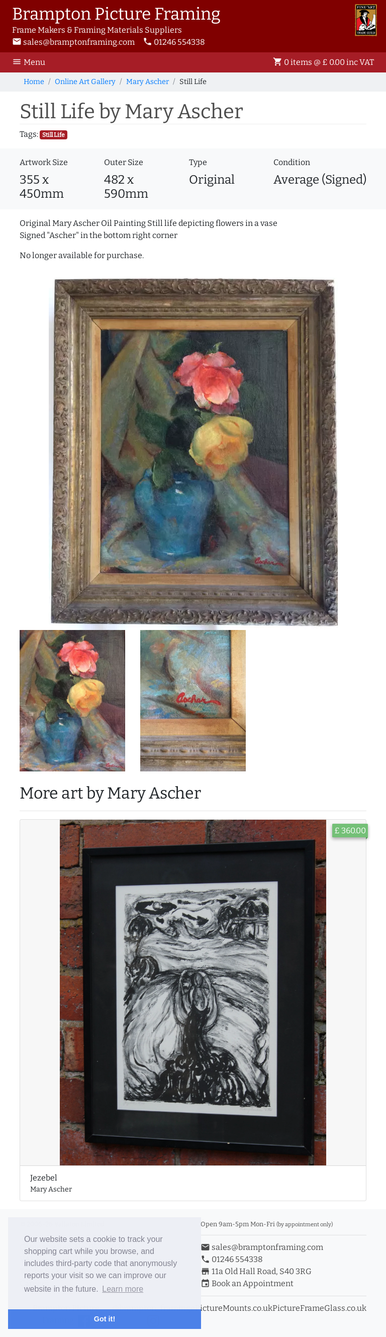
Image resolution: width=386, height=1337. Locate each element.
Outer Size (123, 162)
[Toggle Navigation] (31, 62)
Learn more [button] (122, 1289)
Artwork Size (44, 162)
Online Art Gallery (85, 81)
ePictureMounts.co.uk (231, 1308)
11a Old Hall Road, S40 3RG (256, 1271)
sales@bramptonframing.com (73, 42)
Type (198, 162)
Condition (291, 162)
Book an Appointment (247, 1283)
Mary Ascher (147, 81)
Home (34, 81)
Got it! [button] (104, 1319)
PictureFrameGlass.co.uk (319, 1308)
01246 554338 (174, 42)
